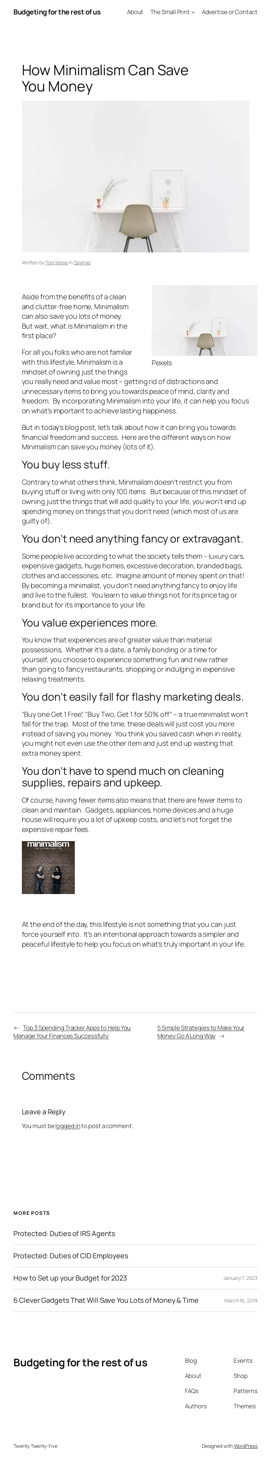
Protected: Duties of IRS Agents (64, 1233)
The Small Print (170, 12)
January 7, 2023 (240, 1278)
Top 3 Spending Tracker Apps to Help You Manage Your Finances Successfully (72, 1032)
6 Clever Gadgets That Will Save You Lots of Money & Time (105, 1300)
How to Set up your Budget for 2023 (70, 1278)
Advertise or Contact (230, 12)
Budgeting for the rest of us (57, 12)
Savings (82, 262)
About (135, 12)
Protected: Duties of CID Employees (70, 1256)
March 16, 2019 (241, 1300)
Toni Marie (56, 262)
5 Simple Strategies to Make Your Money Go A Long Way (201, 1032)
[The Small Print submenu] (193, 12)
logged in (67, 1126)
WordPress (246, 1446)
